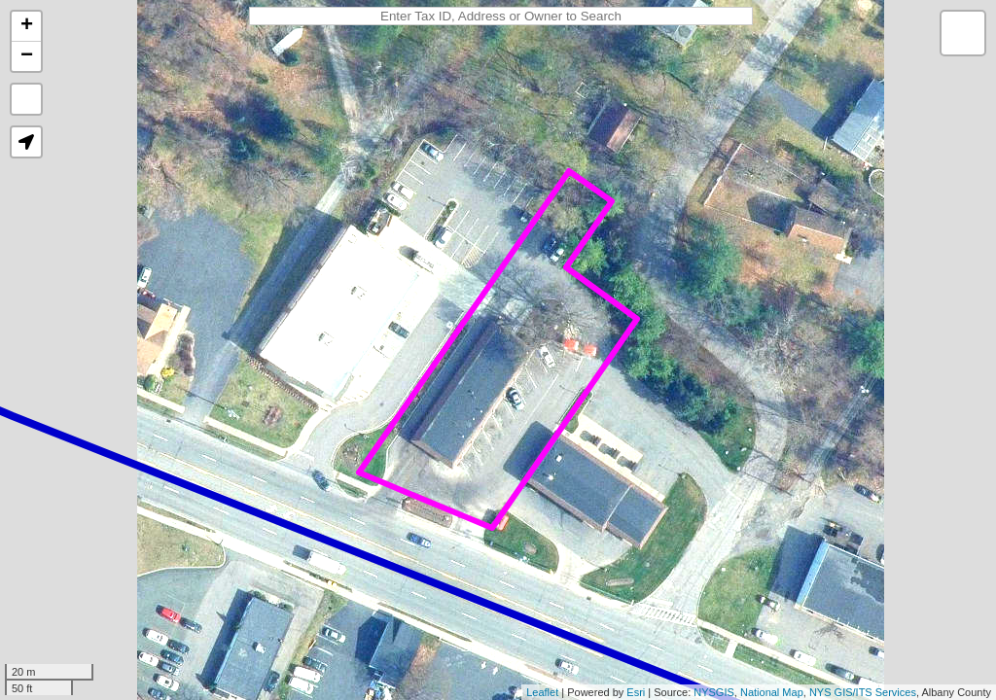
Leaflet (542, 692)
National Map (771, 692)
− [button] (26, 56)
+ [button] (26, 26)
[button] (26, 142)
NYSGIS (714, 692)
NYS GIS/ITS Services (862, 692)
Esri (635, 692)
